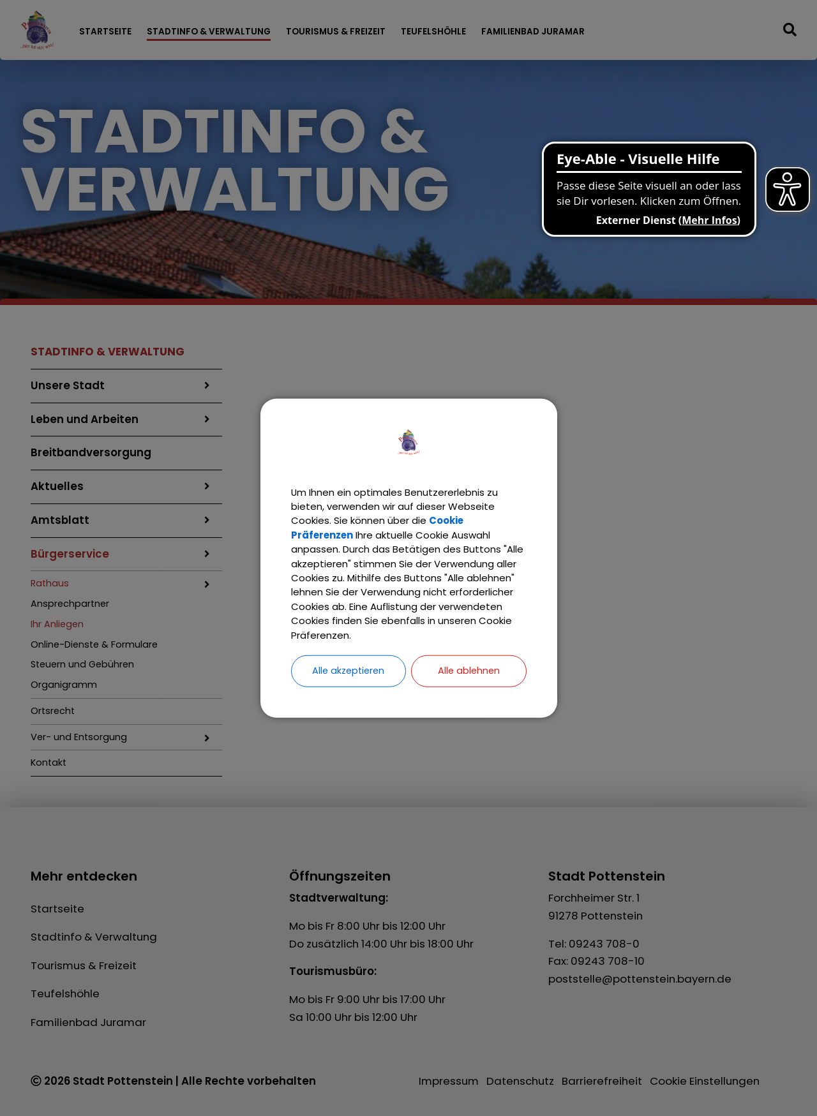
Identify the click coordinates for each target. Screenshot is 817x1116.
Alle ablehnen (468, 683)
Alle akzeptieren (348, 683)
